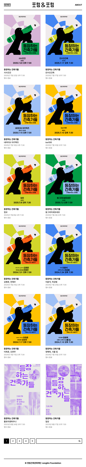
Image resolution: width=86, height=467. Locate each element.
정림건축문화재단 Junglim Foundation (44, 463)
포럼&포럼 (43, 5)
